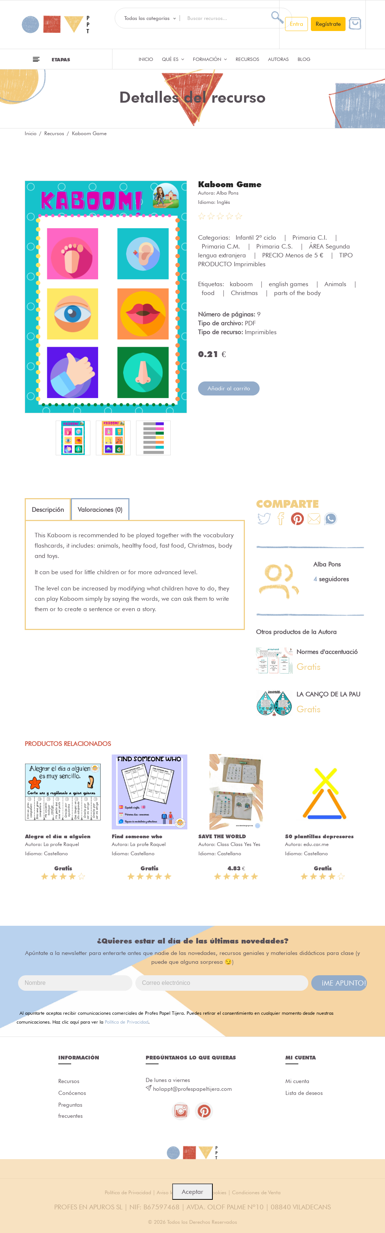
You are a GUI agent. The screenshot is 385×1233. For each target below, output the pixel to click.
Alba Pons (227, 193)
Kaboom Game (229, 184)
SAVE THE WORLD (222, 836)
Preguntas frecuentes (70, 1110)
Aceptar (192, 1191)
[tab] (48, 509)
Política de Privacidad (126, 1022)
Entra (296, 23)
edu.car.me (316, 844)
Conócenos (72, 1093)
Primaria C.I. (310, 237)
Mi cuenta (297, 1081)
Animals (336, 284)
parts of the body (297, 293)
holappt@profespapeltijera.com (192, 1089)
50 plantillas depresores (319, 836)
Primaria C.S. (275, 246)
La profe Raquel (61, 844)
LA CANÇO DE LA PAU (328, 694)
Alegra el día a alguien (57, 836)
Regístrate (328, 23)
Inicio (146, 59)
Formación (210, 59)
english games (289, 284)
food (209, 293)
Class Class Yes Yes (238, 844)
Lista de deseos (304, 1093)
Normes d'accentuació (327, 651)
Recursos (247, 59)
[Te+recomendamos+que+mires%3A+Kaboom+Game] (281, 519)
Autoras (278, 59)
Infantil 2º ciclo (257, 237)
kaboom (242, 284)
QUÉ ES (173, 59)
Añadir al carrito (229, 388)
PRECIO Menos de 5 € (293, 255)
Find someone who (137, 836)
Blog (304, 59)
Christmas (245, 293)
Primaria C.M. (222, 246)
